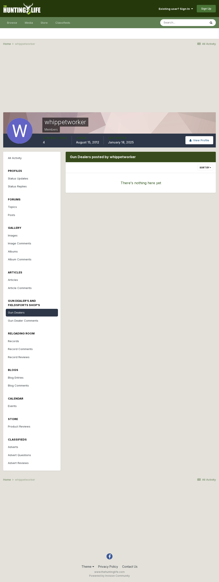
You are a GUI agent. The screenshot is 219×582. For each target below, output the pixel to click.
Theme (87, 566)
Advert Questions (19, 455)
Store (44, 22)
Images (13, 235)
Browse (12, 22)
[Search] (183, 22)
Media (29, 22)
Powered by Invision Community (109, 575)
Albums (13, 251)
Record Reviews (19, 357)
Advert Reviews (18, 463)
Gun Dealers (16, 312)
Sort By (205, 167)
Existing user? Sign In (176, 8)
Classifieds (62, 22)
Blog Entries (16, 377)
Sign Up (206, 8)
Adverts (13, 447)
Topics (12, 207)
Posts (11, 215)
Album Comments (19, 259)
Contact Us (130, 566)
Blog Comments (18, 385)
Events (12, 406)
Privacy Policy (108, 566)
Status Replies (17, 186)
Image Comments (19, 243)
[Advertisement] (109, 82)
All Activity (15, 158)
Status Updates (18, 178)
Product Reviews (19, 426)
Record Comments (20, 349)
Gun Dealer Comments (23, 320)
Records (13, 341)
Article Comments (20, 288)
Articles (13, 280)
